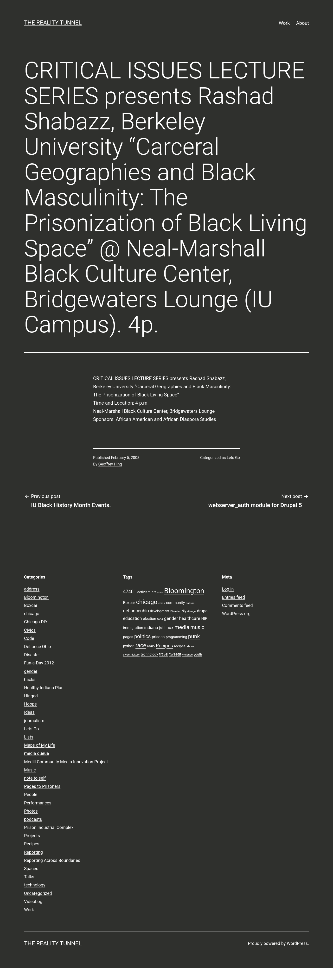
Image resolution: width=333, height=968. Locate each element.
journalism (34, 720)
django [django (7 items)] (191, 611)
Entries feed (233, 597)
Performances (37, 802)
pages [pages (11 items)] (128, 637)
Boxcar (30, 605)
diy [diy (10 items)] (184, 611)
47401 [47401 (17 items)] (129, 591)
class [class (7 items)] (161, 603)
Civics (30, 630)
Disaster (32, 654)
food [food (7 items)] (160, 619)
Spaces (31, 868)
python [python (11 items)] (128, 646)
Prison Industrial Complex (49, 827)
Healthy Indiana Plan (44, 687)
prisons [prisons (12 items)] (158, 637)
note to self (35, 778)
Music (30, 769)
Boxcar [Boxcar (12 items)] (129, 602)
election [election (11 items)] (149, 619)
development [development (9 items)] (159, 611)
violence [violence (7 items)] (187, 654)
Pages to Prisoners (42, 786)
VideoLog (33, 901)
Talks (29, 876)
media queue (36, 753)
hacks (30, 679)
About (302, 23)
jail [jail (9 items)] (161, 628)
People (30, 794)
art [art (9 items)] (154, 592)
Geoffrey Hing (110, 464)
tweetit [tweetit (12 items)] (175, 654)
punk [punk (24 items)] (194, 636)
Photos (31, 811)
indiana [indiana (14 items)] (151, 627)
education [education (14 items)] (132, 618)
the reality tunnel (53, 22)
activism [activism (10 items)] (143, 592)
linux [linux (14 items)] (168, 627)
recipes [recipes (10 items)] (180, 646)
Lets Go (233, 457)
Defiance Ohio (37, 646)
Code (29, 638)
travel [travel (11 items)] (163, 654)
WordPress (297, 943)
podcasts (33, 819)
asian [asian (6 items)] (160, 592)
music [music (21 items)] (197, 627)
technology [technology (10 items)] (149, 654)
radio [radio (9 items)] (151, 646)
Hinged (31, 695)
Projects (32, 835)
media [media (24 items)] (181, 627)
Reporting (33, 852)
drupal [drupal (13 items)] (203, 610)
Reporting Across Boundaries (52, 860)
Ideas (29, 712)
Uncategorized (38, 893)
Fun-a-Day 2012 (39, 662)
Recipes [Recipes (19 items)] (164, 646)
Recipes (31, 843)
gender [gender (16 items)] (171, 618)
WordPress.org (236, 613)
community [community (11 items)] (175, 603)
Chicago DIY (35, 621)
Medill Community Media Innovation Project (66, 761)
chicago (31, 613)
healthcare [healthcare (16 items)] (189, 618)
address (31, 589)
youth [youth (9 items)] (198, 654)
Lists (28, 736)
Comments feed (237, 605)
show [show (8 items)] (190, 646)
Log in (228, 589)
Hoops (30, 704)
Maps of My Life (39, 745)
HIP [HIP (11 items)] (204, 619)
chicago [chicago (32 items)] (146, 602)
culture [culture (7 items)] (190, 603)
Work (284, 23)
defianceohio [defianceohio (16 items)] (136, 610)
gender (30, 671)
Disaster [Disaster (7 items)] (175, 611)
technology (34, 884)
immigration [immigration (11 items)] (133, 628)
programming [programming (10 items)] (176, 637)
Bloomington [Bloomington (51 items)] (184, 591)
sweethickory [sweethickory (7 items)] (131, 654)
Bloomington (36, 597)
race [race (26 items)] (140, 645)
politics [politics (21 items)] (142, 636)
